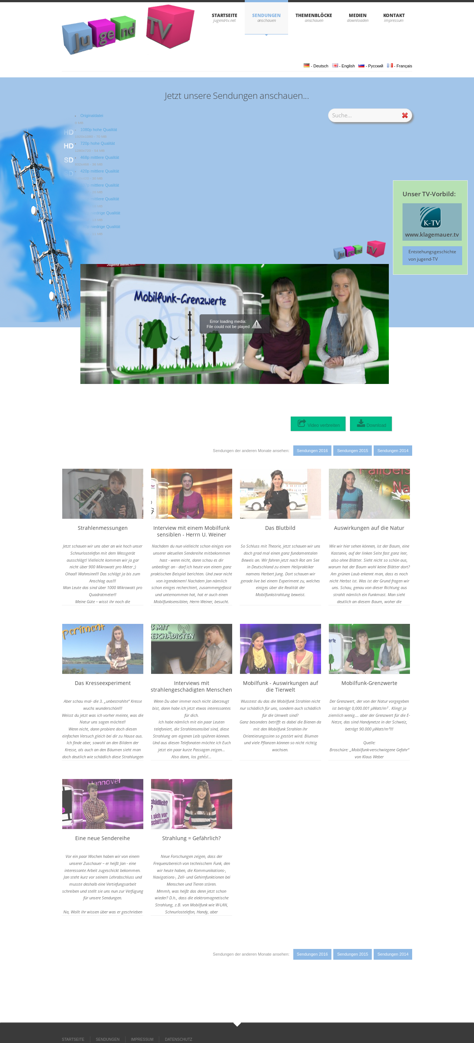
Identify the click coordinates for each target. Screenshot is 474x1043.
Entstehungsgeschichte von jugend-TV (432, 255)
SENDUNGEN (266, 15)
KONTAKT (394, 15)
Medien (358, 15)
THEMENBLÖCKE (314, 15)
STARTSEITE (224, 15)
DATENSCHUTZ (178, 1039)
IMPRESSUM (142, 1039)
